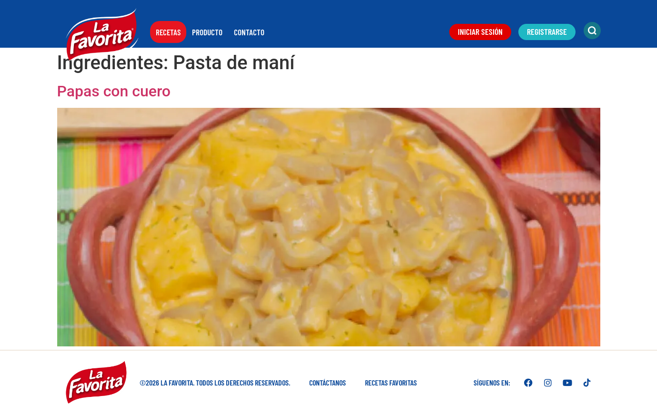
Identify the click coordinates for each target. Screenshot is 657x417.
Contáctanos (327, 382)
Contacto (249, 32)
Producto (207, 32)
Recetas (168, 32)
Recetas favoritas (391, 382)
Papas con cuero (114, 91)
